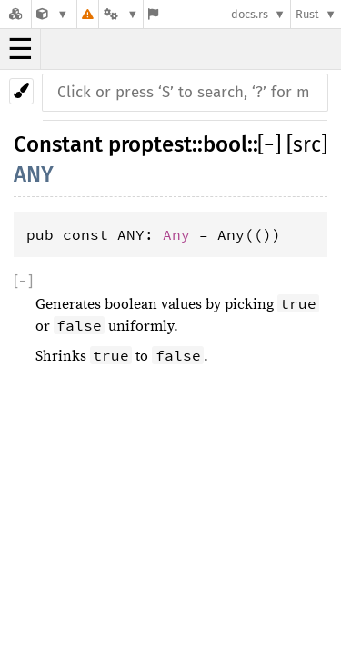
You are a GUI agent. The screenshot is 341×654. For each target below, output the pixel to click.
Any (176, 234)
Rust (307, 14)
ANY (34, 174)
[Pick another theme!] (21, 91)
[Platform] (121, 14)
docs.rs (249, 14)
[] (271, 144)
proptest (150, 144)
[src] (306, 144)
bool (225, 144)
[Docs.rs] (15, 14)
